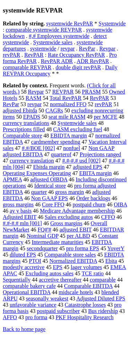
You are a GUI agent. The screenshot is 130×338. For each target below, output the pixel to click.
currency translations (26, 123)
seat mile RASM (67, 117)
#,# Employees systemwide (59, 36)
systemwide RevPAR (69, 23)
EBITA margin (95, 173)
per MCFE (106, 117)
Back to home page (24, 329)
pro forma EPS (82, 248)
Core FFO (53, 204)
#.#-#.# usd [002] (81, 161)
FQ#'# (44, 230)
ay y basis (21, 211)
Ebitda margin (49, 167)
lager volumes (86, 267)
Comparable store (22, 136)
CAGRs (54, 110)
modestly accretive (23, 267)
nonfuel (71, 148)
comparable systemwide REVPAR (44, 30)
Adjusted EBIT (19, 217)
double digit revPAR (78, 67)
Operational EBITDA (26, 292)
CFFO (108, 217)
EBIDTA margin (68, 136)
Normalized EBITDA (73, 261)
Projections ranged (100, 154)
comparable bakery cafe (29, 286)
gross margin (69, 192)
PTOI (35, 261)
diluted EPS (23, 255)
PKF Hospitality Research (84, 317)
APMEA (12, 179)
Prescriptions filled (24, 129)
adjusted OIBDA (48, 179)
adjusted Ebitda (20, 110)
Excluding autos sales (49, 273)
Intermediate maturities (58, 242)
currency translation (32, 161)
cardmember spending (55, 142)
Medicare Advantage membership (77, 211)
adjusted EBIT (76, 230)
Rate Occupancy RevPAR (76, 55)
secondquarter (42, 248)
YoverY (115, 248)
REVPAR (63, 92)
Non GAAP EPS (49, 198)
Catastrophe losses (85, 305)
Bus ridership (103, 311)
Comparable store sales (70, 255)
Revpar (107, 49)
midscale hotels (76, 292)
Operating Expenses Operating (37, 173)
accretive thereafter (60, 280)
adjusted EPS (87, 167)
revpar (68, 49)
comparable (103, 280)
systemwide (43, 49)
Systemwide (111, 23)
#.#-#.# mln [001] (22, 223)
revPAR (11, 55)
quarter (39, 192)
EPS (57, 267)
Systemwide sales (52, 42)
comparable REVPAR (27, 67)
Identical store (50, 186)
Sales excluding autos (69, 217)
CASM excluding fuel (77, 129)
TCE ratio (93, 273)
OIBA (120, 204)
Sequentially (17, 280)
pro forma (36, 317)
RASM (33, 98)
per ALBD (78, 236)
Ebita (111, 261)
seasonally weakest (47, 298)
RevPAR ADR (57, 61)
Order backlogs (93, 198)
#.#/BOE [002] (38, 148)
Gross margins (66, 223)
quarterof (61, 154)
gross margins (18, 204)
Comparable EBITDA (88, 286)
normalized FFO (68, 104)
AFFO (10, 317)
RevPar (87, 49)
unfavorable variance (33, 305)
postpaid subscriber (58, 311)
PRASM (91, 92)
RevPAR (33, 55)
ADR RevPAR (93, 61)
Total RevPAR (65, 98)
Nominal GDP (42, 236)
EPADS (31, 117)
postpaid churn (89, 204)
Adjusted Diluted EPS (100, 298)
